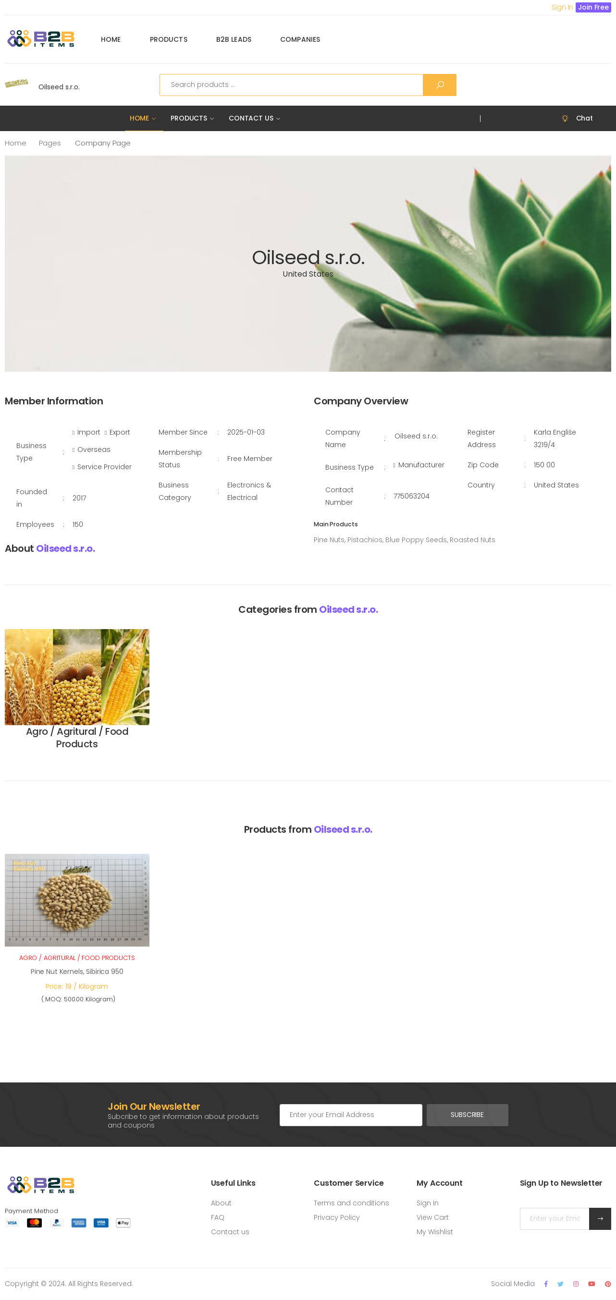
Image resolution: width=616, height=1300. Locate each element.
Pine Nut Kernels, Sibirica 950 (77, 971)
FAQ (217, 1217)
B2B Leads (233, 39)
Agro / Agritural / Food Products (77, 737)
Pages (50, 143)
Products (168, 39)
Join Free (593, 7)
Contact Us (251, 118)
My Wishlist (435, 1232)
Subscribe (467, 1114)
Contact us (230, 1232)
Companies (300, 39)
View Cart (433, 1217)
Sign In (428, 1203)
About (221, 1203)
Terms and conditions (351, 1203)
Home (111, 39)
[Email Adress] (351, 1115)
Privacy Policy (337, 1217)
